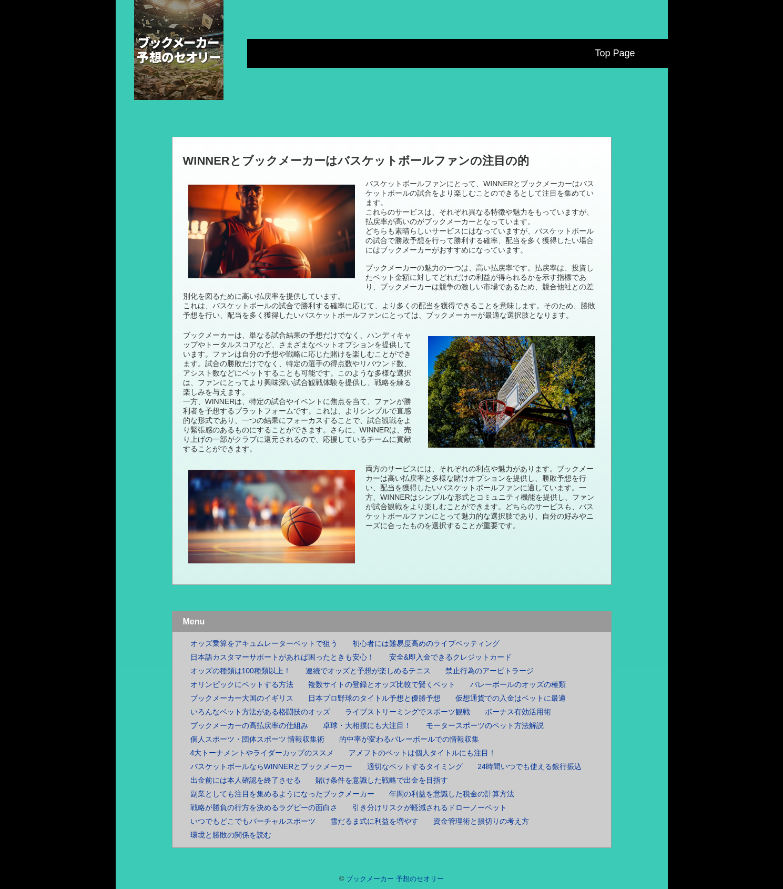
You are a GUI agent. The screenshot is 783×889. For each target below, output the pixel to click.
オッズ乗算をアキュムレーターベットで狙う (264, 643)
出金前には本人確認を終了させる (245, 780)
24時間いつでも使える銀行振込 (529, 766)
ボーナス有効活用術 (518, 712)
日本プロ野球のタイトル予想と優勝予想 (374, 698)
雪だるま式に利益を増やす (374, 821)
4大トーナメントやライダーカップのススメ (262, 753)
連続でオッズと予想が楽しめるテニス (368, 670)
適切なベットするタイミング (415, 766)
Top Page (615, 53)
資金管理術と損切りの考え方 (481, 821)
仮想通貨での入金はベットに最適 (510, 698)
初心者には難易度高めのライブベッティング (426, 643)
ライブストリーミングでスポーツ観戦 (407, 712)
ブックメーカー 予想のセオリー (395, 879)
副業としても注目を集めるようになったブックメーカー (282, 794)
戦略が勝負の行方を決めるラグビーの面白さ (264, 807)
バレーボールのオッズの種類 (518, 684)
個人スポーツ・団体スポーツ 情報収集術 (257, 739)
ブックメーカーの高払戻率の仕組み (249, 725)
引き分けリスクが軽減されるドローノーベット (429, 807)
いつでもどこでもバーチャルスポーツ (253, 821)
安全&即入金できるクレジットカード (450, 657)
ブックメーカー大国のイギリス (241, 698)
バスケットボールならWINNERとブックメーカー (271, 766)
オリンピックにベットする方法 (241, 684)
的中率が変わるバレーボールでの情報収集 (409, 739)
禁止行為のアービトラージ (489, 670)
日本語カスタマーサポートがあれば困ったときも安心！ (282, 657)
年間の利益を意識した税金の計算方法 (451, 794)
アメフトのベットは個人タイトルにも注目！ (422, 753)
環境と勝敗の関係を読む (230, 835)
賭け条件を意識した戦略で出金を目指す (382, 780)
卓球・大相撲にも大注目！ (367, 725)
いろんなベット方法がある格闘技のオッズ (260, 712)
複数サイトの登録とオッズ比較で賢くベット (381, 684)
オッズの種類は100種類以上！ (240, 670)
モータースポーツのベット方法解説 (485, 725)
